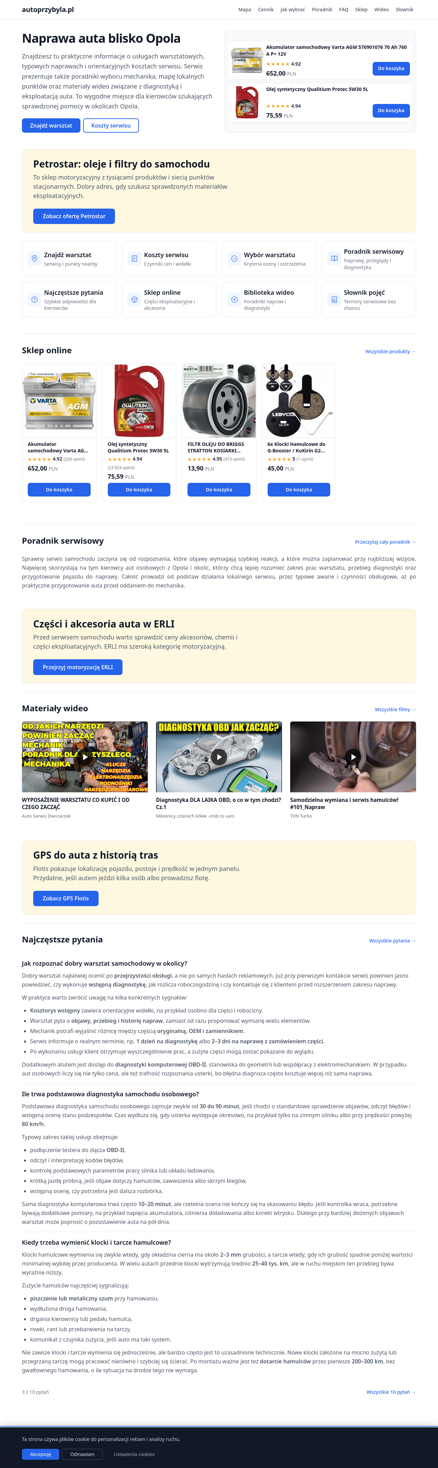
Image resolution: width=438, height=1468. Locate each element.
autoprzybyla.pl (48, 9)
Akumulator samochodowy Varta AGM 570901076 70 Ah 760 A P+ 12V (58, 454)
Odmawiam (82, 1454)
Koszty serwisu (111, 125)
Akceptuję (40, 1454)
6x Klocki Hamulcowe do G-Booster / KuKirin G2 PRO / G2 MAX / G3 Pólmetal (296, 454)
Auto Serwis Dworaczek (46, 816)
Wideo (381, 9)
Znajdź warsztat (51, 125)
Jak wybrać (293, 9)
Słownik (404, 9)
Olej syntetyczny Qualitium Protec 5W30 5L (317, 89)
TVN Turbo (301, 816)
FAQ (343, 9)
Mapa (244, 9)
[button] (85, 757)
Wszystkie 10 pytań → (391, 1392)
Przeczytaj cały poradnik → (385, 542)
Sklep (361, 9)
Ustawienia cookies (134, 1454)
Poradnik (322, 9)
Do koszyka (391, 68)
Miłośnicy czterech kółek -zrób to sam (195, 816)
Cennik (266, 9)
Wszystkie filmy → (395, 709)
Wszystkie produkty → (390, 351)
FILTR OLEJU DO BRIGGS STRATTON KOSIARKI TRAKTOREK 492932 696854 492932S (216, 454)
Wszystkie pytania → (392, 940)
